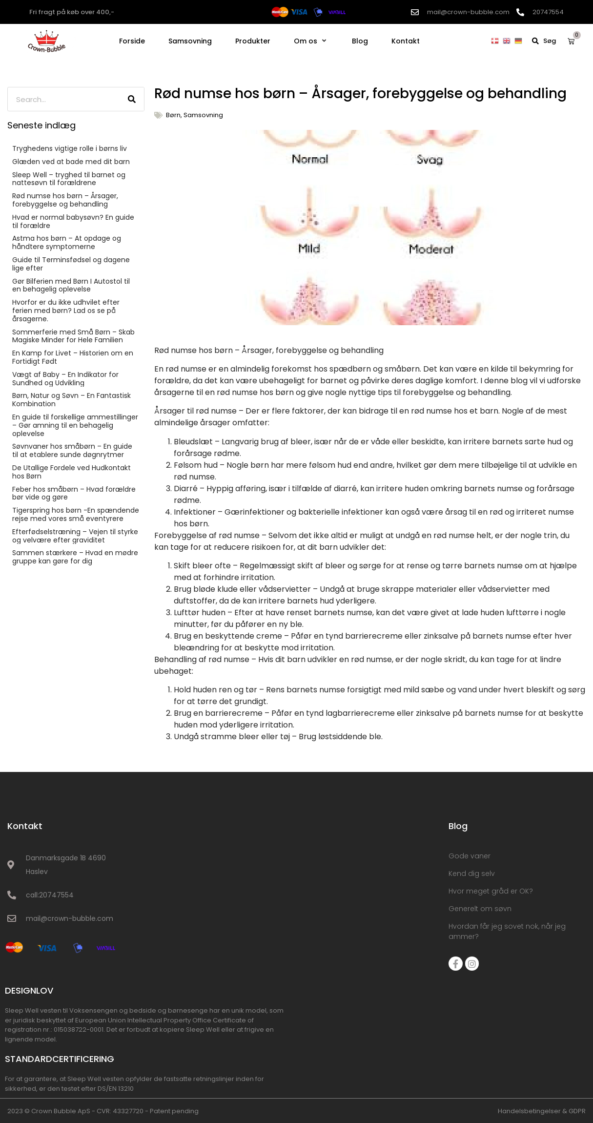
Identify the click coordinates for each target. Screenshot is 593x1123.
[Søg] (132, 99)
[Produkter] (253, 41)
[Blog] (360, 41)
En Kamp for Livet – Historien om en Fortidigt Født (72, 357)
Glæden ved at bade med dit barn (71, 161)
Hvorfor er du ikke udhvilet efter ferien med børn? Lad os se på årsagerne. (66, 310)
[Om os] (311, 41)
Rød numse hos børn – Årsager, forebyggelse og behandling (65, 200)
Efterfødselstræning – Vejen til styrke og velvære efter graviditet (75, 536)
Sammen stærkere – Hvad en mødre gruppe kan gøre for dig (75, 557)
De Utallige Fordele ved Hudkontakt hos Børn (71, 472)
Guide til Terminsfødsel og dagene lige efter (71, 264)
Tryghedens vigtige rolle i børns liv (69, 148)
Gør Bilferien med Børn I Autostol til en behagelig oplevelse (71, 285)
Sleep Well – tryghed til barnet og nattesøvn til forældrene (68, 179)
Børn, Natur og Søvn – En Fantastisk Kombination (71, 400)
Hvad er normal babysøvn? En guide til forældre (73, 221)
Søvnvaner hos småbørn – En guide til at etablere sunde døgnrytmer (72, 450)
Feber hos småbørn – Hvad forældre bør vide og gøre (74, 493)
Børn (173, 115)
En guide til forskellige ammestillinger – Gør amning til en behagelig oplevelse (75, 425)
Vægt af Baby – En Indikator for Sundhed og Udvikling (65, 379)
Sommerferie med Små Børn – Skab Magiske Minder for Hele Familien (73, 336)
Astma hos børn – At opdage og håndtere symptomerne (66, 242)
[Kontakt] (405, 41)
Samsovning (203, 115)
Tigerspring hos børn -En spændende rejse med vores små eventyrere (75, 514)
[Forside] (132, 41)
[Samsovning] (190, 41)
